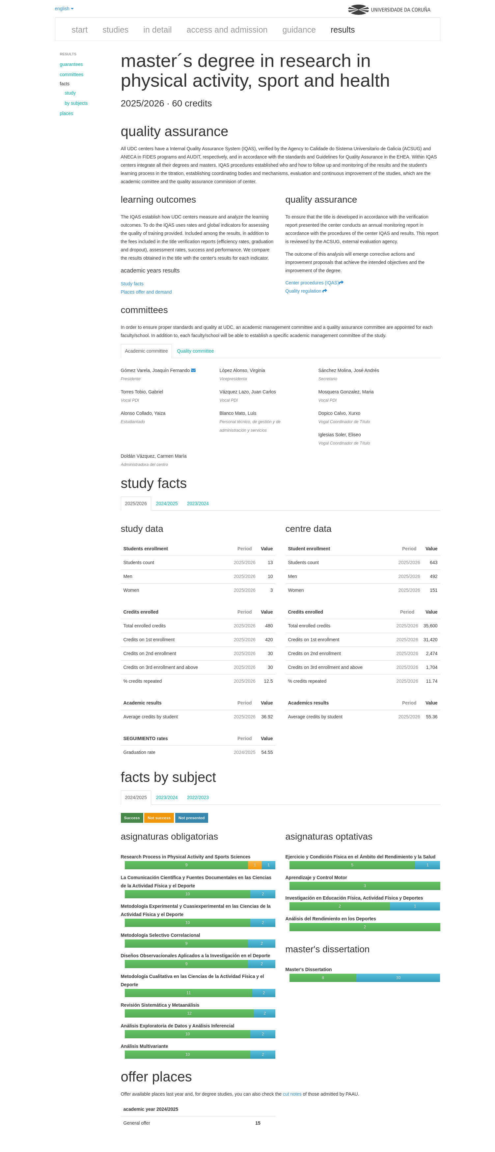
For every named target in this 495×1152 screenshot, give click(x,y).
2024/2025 (167, 503)
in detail (157, 29)
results (343, 29)
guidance (299, 29)
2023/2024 (198, 503)
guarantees (71, 64)
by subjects (76, 103)
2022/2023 (198, 797)
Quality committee (195, 351)
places (66, 113)
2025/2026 (136, 503)
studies (115, 29)
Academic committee (146, 351)
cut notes (292, 1094)
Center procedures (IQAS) (315, 282)
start (80, 29)
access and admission (227, 29)
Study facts (132, 283)
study (70, 93)
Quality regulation (306, 291)
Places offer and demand (146, 292)
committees (72, 74)
